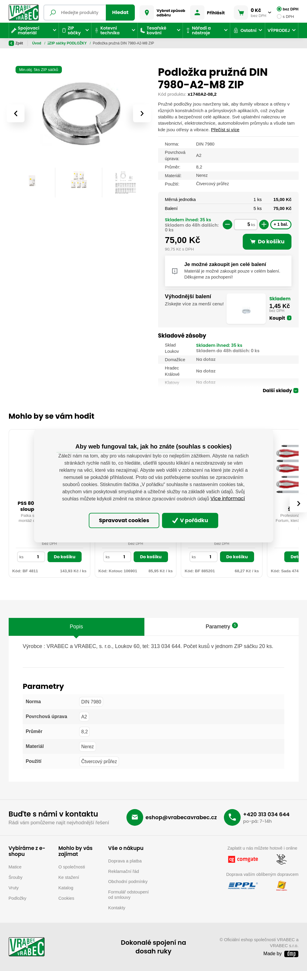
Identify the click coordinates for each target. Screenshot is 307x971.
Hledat (120, 12)
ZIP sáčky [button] (71, 30)
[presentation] (16, 113)
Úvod (37, 43)
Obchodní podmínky (128, 881)
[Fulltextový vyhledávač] (89, 12)
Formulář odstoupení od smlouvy (128, 895)
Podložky (18, 898)
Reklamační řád (123, 871)
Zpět (16, 43)
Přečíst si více (225, 129)
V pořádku (190, 520)
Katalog (65, 887)
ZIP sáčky (56, 43)
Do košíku (64, 557)
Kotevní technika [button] (107, 30)
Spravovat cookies (124, 520)
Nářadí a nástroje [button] (198, 30)
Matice (15, 867)
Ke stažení (68, 877)
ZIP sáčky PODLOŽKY (123, 43)
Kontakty (116, 907)
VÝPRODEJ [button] (279, 30)
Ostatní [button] (244, 30)
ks (253, 224)
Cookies (66, 898)
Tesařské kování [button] (153, 30)
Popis (76, 627)
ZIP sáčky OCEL (84, 43)
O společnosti (71, 867)
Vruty (14, 887)
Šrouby (16, 877)
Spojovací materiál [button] (25, 30)
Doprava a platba (125, 861)
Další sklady (277, 391)
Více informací (227, 498)
